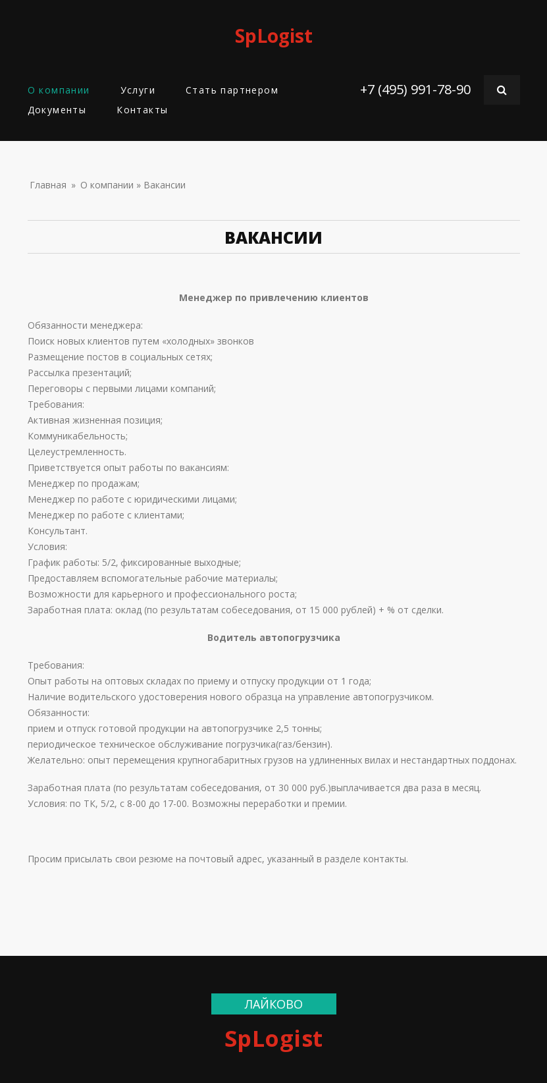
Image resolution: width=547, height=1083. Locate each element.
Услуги (137, 90)
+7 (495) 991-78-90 (415, 89)
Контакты (142, 109)
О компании (59, 90)
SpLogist (274, 35)
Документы (57, 109)
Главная (48, 185)
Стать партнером (232, 90)
